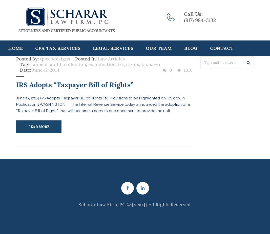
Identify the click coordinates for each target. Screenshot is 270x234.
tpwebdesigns (55, 59)
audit (55, 64)
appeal (40, 64)
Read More (38, 127)
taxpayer (151, 64)
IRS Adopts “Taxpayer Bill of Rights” (74, 84)
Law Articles (111, 59)
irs (121, 64)
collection (75, 64)
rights (132, 64)
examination (102, 64)
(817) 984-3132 (200, 20)
